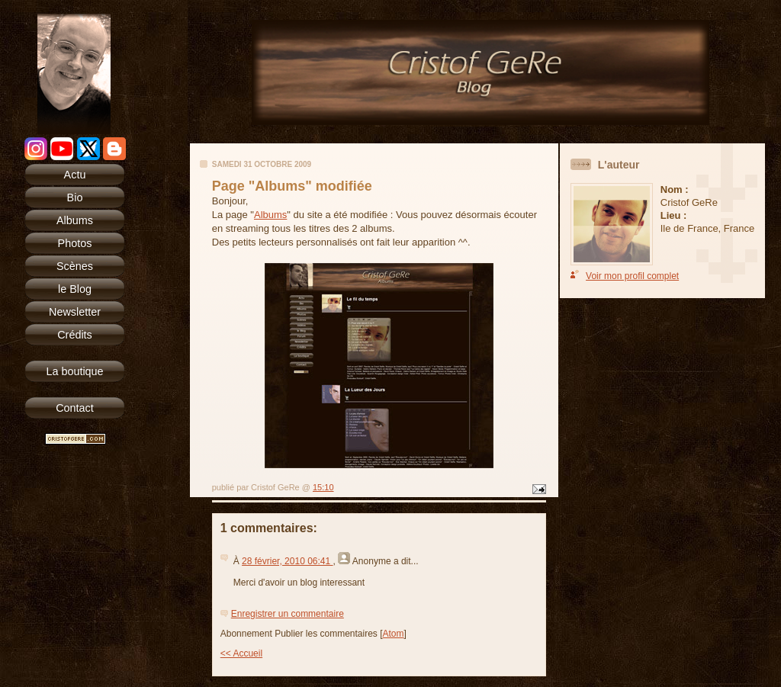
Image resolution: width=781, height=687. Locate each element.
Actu (75, 175)
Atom (393, 633)
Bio (75, 197)
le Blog (75, 289)
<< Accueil (241, 653)
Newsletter (75, 312)
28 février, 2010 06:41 (287, 561)
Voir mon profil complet (632, 276)
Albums (74, 220)
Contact (75, 408)
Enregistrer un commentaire (287, 613)
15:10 (323, 487)
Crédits (74, 335)
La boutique (74, 371)
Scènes (74, 266)
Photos (75, 243)
